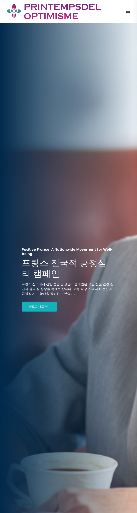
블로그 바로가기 (39, 306)
